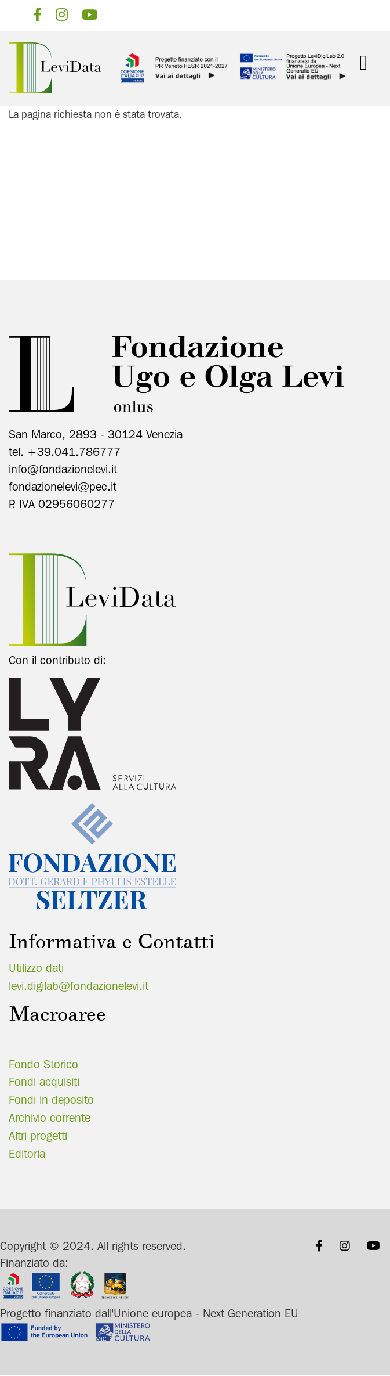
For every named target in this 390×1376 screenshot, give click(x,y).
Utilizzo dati (36, 968)
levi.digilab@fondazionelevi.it (78, 986)
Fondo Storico (43, 1064)
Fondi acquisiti (44, 1082)
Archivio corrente (49, 1118)
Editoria (27, 1154)
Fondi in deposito (51, 1100)
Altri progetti (38, 1136)
